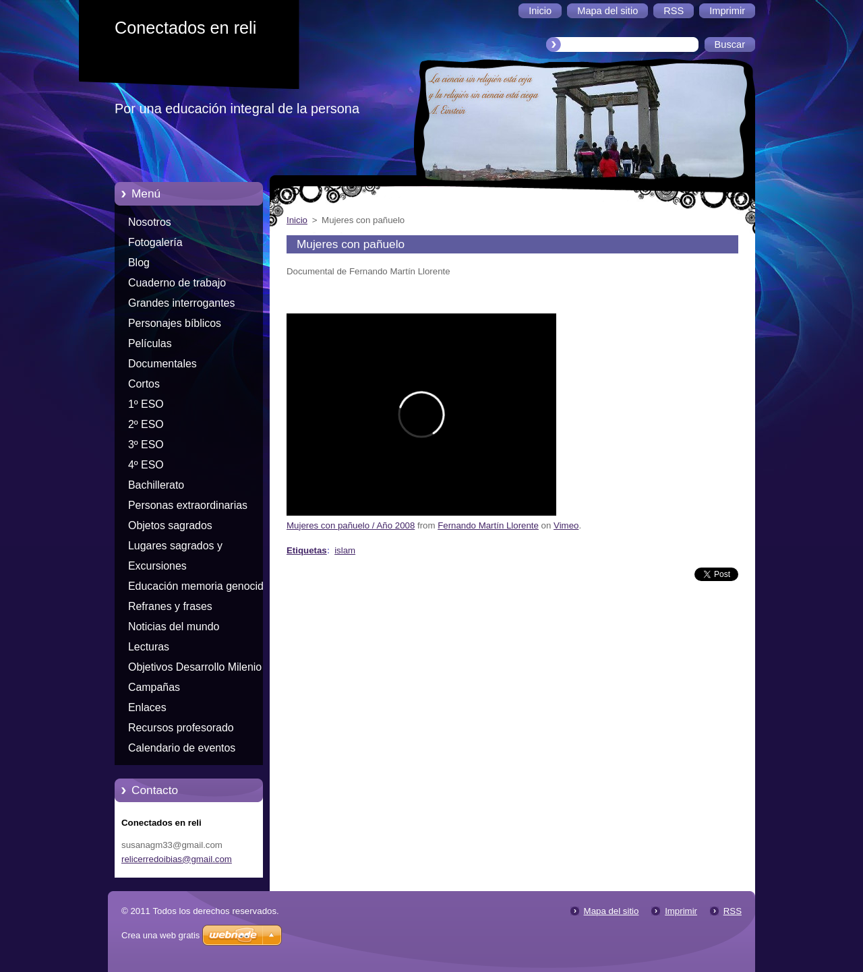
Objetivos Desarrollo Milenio (195, 667)
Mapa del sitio (611, 911)
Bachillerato (156, 485)
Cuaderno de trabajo (177, 282)
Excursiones (157, 566)
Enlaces (147, 707)
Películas (150, 343)
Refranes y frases (170, 606)
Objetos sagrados (170, 525)
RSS (732, 911)
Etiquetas (307, 550)
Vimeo (566, 525)
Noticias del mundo (173, 626)
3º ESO (146, 444)
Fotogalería (155, 242)
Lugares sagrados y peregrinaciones (175, 548)
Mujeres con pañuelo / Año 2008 (351, 525)
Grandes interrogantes (181, 303)
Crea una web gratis (160, 935)
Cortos (144, 384)
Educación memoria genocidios (202, 586)
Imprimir (681, 911)
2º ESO (146, 424)
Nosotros (149, 222)
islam (344, 550)
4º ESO (146, 464)
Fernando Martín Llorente (488, 525)
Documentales (162, 363)
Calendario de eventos (181, 748)
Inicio (297, 220)
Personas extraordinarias (187, 505)
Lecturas (148, 646)
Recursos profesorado (181, 727)
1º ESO (146, 404)
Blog (139, 262)
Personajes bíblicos (174, 323)
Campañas (154, 687)
